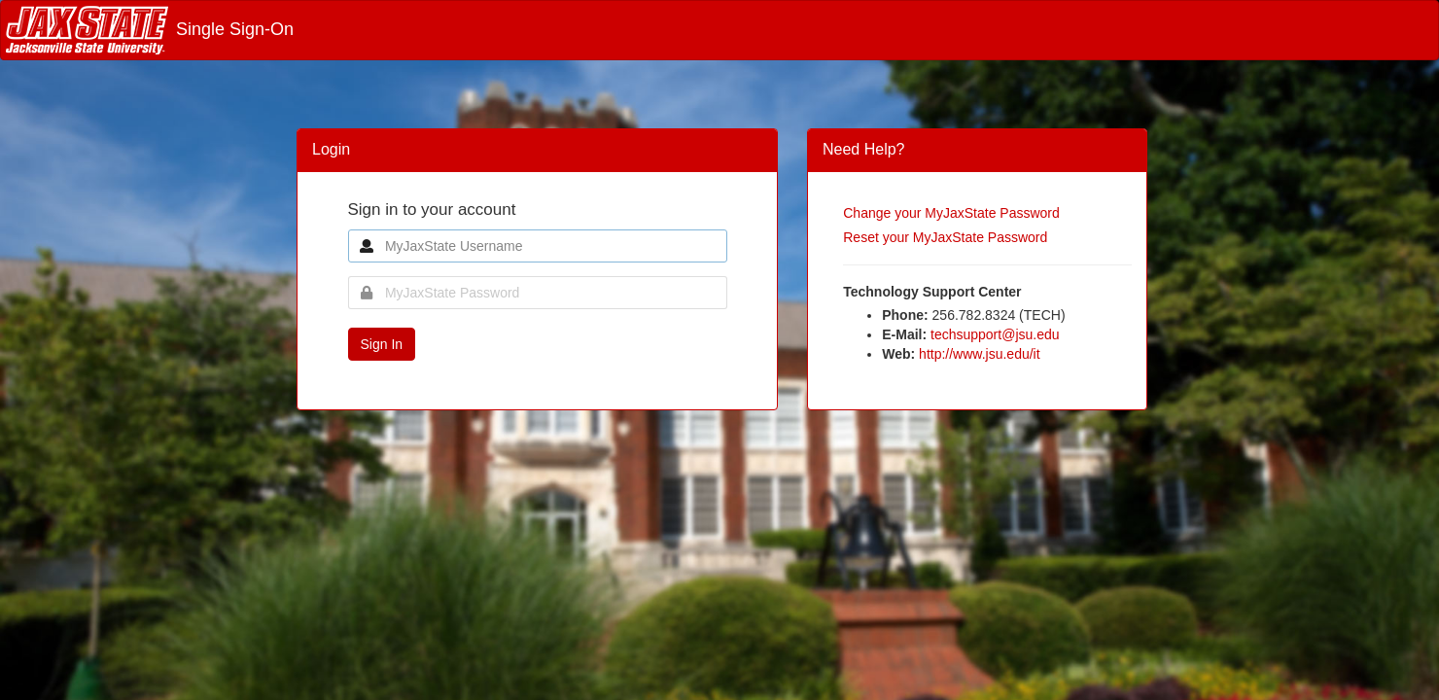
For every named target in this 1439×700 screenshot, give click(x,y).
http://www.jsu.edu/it (979, 354)
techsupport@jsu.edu (995, 334)
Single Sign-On (150, 29)
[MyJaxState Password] (537, 292)
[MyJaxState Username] (537, 245)
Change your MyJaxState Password (951, 213)
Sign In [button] (382, 344)
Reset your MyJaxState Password (945, 237)
